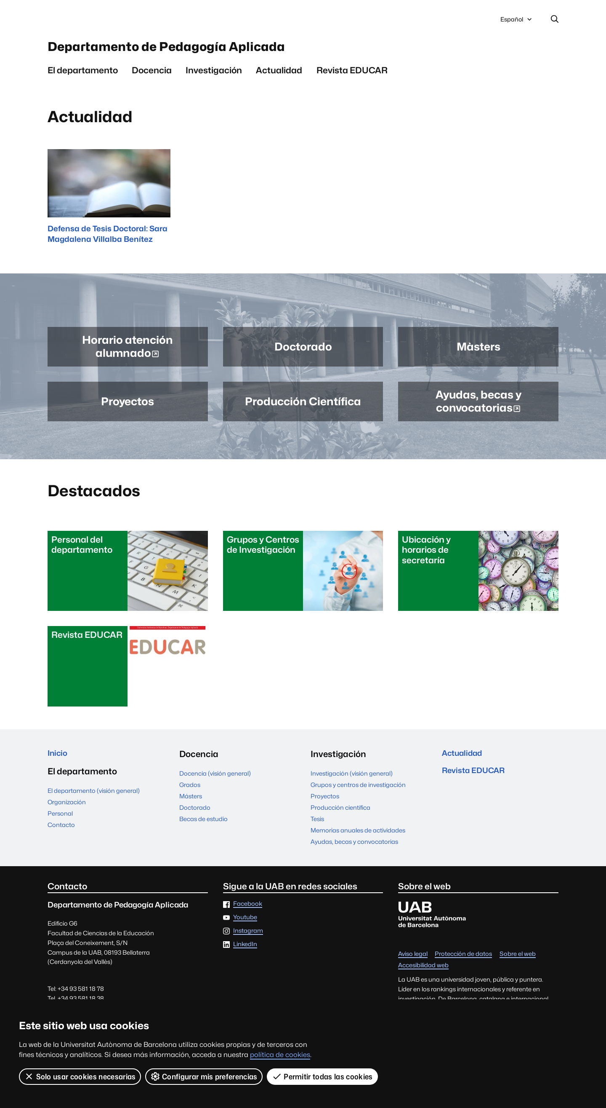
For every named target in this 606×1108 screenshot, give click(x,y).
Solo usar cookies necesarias (80, 1076)
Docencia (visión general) (215, 782)
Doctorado (194, 816)
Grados (189, 793)
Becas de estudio (203, 827)
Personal (60, 824)
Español (517, 22)
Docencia (152, 76)
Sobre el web (518, 963)
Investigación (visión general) (352, 782)
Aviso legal (413, 963)
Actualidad (279, 76)
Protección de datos (463, 963)
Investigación (214, 76)
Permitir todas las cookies (322, 1076)
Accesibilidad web (423, 974)
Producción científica (340, 816)
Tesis (317, 827)
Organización (67, 812)
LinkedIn (245, 953)
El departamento (83, 76)
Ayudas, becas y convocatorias (354, 850)
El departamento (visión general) (94, 801)
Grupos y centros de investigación (358, 793)
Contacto (61, 835)
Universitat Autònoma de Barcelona (127, 20)
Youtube (245, 926)
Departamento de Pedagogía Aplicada (197, 50)
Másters (190, 804)
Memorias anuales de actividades (358, 839)
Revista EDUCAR (352, 76)
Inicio (59, 762)
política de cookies (280, 1055)
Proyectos (325, 804)
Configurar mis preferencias (204, 1076)
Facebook (247, 913)
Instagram (248, 940)
